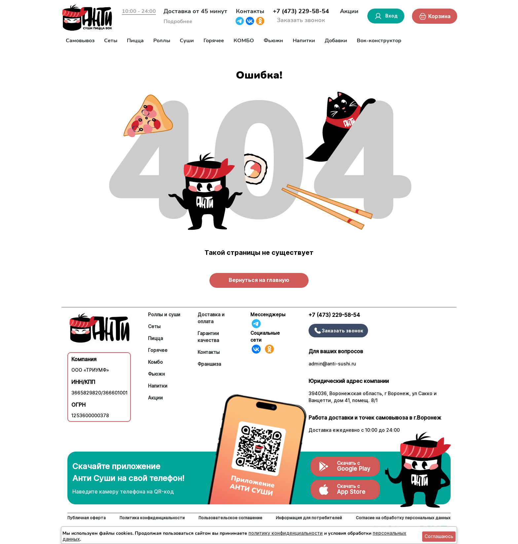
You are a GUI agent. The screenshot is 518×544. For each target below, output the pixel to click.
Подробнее (178, 21)
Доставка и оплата (211, 318)
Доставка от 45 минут (195, 11)
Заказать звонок (301, 20)
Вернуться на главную (259, 280)
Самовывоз (80, 40)
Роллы (161, 40)
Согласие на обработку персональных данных (403, 517)
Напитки (304, 40)
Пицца (135, 40)
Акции (349, 11)
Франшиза (209, 364)
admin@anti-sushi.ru (332, 363)
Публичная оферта (86, 517)
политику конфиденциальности (285, 533)
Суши (187, 40)
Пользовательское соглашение (230, 517)
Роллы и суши (164, 314)
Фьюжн (273, 40)
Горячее (214, 40)
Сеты (110, 40)
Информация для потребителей (309, 517)
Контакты (250, 11)
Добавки (336, 40)
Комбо (155, 362)
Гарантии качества (208, 336)
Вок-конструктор (379, 40)
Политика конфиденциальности (152, 517)
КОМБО (244, 40)
